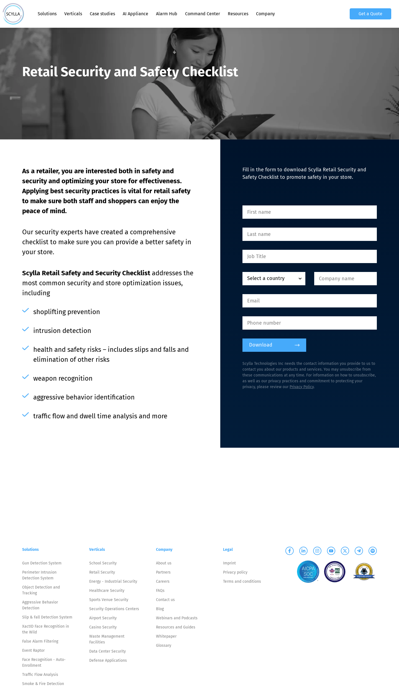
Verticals (73, 13)
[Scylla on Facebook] (289, 551)
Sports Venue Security (108, 599)
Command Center (202, 13)
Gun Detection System (42, 563)
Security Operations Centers (114, 609)
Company (265, 13)
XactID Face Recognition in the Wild (45, 629)
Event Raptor (33, 650)
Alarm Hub (166, 13)
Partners (163, 572)
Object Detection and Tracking (41, 590)
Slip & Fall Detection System (47, 617)
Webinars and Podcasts (177, 618)
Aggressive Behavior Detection (40, 605)
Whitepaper (166, 636)
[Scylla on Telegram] (359, 551)
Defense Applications (108, 660)
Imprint (229, 563)
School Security (103, 563)
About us (164, 563)
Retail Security (102, 572)
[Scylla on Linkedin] (303, 551)
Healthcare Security (106, 590)
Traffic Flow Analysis (40, 674)
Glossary (163, 645)
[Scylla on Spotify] (373, 551)
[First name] (309, 212)
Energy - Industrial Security (113, 581)
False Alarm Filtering (40, 641)
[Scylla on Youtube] (331, 551)
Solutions (47, 13)
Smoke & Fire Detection (43, 683)
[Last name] (309, 234)
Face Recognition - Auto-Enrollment (44, 662)
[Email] (309, 300)
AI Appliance (135, 13)
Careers (163, 581)
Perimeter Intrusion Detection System (39, 575)
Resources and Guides (175, 627)
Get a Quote (370, 13)
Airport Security (103, 618)
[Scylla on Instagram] (317, 551)
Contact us (165, 599)
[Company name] (345, 278)
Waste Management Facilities (106, 639)
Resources (238, 13)
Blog (160, 609)
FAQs (160, 590)
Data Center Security (107, 651)
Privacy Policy (302, 387)
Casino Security (103, 627)
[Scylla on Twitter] (345, 551)
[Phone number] (309, 323)
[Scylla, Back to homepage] (13, 14)
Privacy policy (235, 572)
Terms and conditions (242, 581)
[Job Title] (309, 256)
